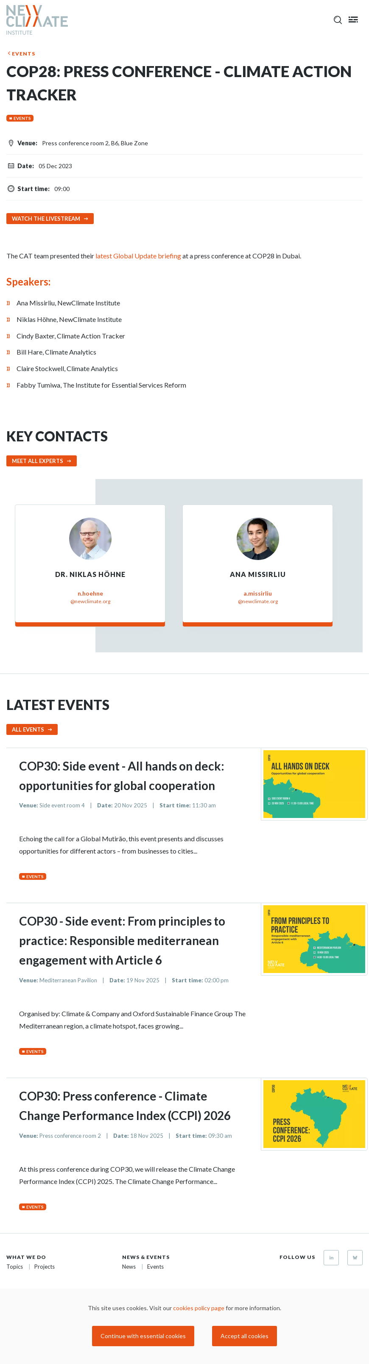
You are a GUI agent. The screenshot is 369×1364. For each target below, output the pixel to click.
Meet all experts (37, 460)
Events (23, 53)
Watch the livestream (46, 218)
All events (28, 729)
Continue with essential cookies (143, 1335)
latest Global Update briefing (138, 256)
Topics (14, 1266)
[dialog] (184, 1326)
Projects (44, 1266)
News (129, 1266)
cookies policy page (198, 1307)
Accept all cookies (244, 1335)
